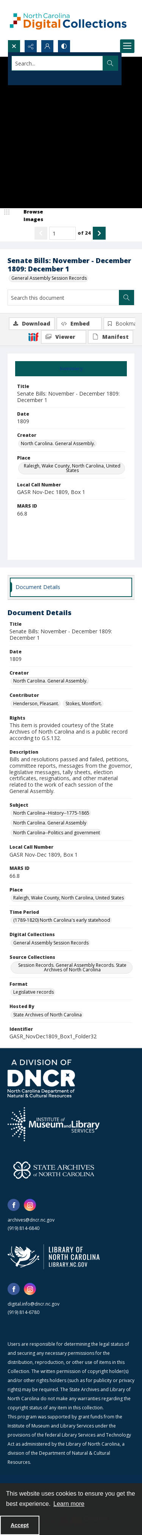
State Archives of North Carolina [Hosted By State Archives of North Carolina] (47, 1014)
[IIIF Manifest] (110, 337)
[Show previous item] (40, 233)
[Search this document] (63, 297)
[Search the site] (57, 63)
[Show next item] (99, 233)
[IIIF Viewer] (63, 337)
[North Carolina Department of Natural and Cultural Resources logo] (41, 1078)
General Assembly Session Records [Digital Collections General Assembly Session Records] (51, 943)
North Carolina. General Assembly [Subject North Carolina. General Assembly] (49, 823)
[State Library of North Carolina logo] (54, 1256)
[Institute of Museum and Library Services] (54, 1124)
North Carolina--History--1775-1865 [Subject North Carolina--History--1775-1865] (51, 813)
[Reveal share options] (31, 46)
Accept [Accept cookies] (20, 1525)
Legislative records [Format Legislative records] (33, 992)
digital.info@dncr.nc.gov (33, 1304)
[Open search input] (14, 46)
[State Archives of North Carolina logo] (54, 1170)
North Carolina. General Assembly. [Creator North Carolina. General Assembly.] (58, 443)
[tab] (71, 369)
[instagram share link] (30, 1205)
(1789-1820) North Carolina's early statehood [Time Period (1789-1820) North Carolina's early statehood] (61, 920)
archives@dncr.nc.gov (31, 1220)
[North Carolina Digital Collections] (68, 20)
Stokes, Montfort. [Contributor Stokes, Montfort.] (84, 703)
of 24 (84, 232)
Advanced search (30, 76)
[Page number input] (62, 233)
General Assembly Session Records (49, 278)
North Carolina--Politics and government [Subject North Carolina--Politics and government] (56, 832)
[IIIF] (33, 336)
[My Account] (47, 46)
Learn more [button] (68, 1504)
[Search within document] (126, 297)
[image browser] (28, 215)
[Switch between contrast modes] (64, 46)
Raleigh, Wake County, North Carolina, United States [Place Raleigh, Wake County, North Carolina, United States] (72, 468)
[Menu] (127, 46)
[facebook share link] (14, 1205)
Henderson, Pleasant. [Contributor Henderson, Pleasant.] (36, 703)
